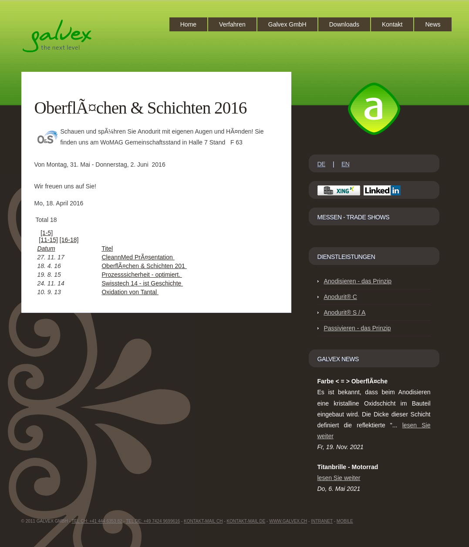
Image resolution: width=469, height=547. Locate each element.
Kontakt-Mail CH (203, 521)
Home (188, 24)
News (432, 24)
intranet (322, 521)
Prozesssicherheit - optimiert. (141, 274)
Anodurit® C (340, 296)
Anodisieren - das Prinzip (358, 281)
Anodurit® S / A (345, 312)
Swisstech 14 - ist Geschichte (142, 283)
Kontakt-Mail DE (245, 521)
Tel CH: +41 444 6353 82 (96, 521)
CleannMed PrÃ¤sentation (137, 257)
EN (345, 164)
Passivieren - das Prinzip (357, 328)
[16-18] (69, 239)
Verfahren (232, 24)
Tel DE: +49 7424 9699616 (153, 521)
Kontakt (392, 24)
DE (321, 164)
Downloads (344, 24)
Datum (46, 248)
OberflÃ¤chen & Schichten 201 (143, 265)
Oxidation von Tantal (130, 292)
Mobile (345, 521)
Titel (107, 248)
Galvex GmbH (287, 24)
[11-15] (48, 239)
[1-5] (46, 232)
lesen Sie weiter (339, 477)
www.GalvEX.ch (288, 521)
